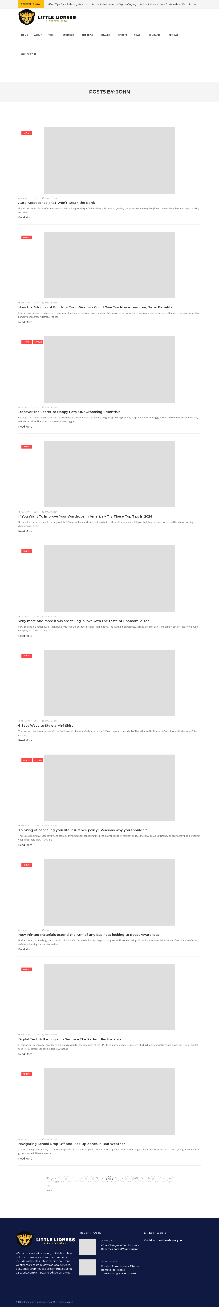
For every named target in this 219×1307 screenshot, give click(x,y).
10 (76, 1178)
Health (26, 760)
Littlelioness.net (64, 1301)
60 (149, 1178)
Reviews (26, 237)
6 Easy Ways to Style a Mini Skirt (45, 725)
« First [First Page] (56, 1179)
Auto (26, 133)
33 (123, 1178)
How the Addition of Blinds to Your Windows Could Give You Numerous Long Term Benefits (95, 307)
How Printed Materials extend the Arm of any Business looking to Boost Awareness (88, 935)
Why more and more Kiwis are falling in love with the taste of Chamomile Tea (84, 621)
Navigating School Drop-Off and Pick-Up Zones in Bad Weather (71, 1144)
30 (103, 1178)
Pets (27, 342)
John (36, 198)
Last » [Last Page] (170, 1179)
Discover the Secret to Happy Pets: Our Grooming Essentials (69, 412)
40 (136, 1178)
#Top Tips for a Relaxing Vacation (68, 4)
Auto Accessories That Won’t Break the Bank (56, 203)
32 (116, 1178)
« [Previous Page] (62, 1178)
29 (96, 1178)
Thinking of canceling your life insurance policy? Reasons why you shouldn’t (82, 830)
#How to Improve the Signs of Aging (114, 4)
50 (143, 1178)
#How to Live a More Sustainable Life (162, 4)
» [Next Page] (163, 1178)
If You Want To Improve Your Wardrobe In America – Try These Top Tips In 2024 (85, 516)
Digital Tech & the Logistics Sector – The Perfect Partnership (69, 1039)
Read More (25, 217)
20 (83, 1178)
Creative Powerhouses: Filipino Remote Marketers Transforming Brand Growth (120, 1270)
